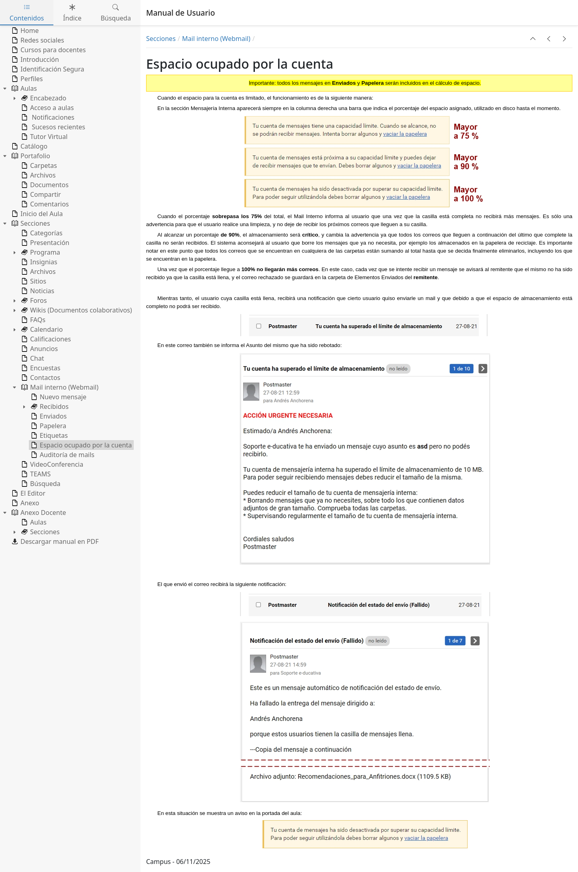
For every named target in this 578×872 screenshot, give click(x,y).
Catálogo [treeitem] (28, 146)
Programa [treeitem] (40, 252)
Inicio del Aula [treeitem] (36, 214)
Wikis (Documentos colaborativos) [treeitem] (76, 310)
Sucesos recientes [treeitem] (52, 127)
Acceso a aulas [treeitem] (47, 107)
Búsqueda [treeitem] (40, 483)
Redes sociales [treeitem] (37, 40)
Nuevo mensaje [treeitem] (57, 397)
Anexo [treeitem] (24, 503)
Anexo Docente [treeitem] (38, 512)
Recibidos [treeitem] (49, 406)
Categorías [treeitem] (41, 233)
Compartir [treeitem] (40, 194)
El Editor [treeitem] (27, 493)
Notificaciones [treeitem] (47, 117)
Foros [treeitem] (33, 300)
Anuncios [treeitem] (39, 348)
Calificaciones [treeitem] (45, 339)
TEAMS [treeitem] (35, 474)
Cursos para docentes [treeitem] (48, 50)
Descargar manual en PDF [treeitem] (54, 541)
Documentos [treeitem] (44, 185)
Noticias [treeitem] (37, 291)
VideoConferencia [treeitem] (51, 464)
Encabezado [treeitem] (43, 98)
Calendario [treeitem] (41, 329)
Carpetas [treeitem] (38, 165)
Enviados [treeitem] (48, 416)
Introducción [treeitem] (34, 59)
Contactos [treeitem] (40, 377)
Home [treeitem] (24, 30)
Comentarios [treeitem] (44, 204)
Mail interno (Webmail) (216, 38)
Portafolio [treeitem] (30, 156)
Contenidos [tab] (27, 12)
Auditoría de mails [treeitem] (61, 454)
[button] (533, 38)
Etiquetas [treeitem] (48, 435)
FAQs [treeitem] (32, 320)
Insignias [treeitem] (38, 262)
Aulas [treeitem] (23, 88)
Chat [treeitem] (32, 358)
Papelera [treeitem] (47, 426)
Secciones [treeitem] (30, 223)
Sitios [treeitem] (33, 281)
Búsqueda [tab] (116, 12)
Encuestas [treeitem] (40, 368)
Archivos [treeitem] (38, 175)
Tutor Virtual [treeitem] (43, 136)
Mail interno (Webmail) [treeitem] (59, 387)
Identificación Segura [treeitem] (47, 69)
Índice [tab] (72, 12)
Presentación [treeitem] (44, 242)
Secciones (161, 38)
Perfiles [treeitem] (26, 79)
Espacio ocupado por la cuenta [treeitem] (80, 445)
